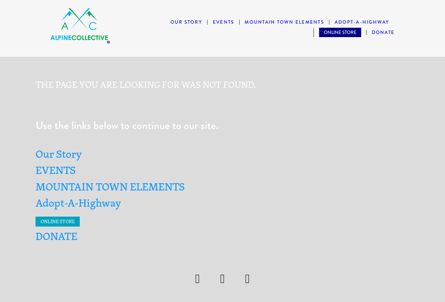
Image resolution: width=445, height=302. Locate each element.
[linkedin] (247, 279)
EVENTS (223, 22)
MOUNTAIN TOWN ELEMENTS (284, 22)
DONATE (383, 32)
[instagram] (197, 279)
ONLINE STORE (340, 32)
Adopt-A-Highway (362, 22)
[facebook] (222, 279)
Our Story (186, 22)
